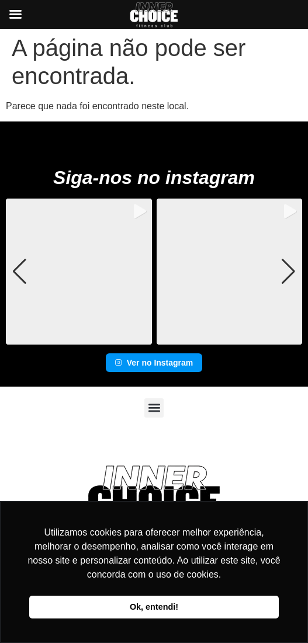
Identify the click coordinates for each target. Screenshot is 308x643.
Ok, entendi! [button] (154, 606)
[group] (79, 272)
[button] (154, 336)
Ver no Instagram (154, 362)
